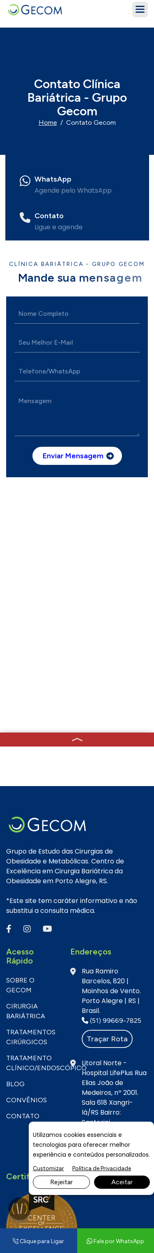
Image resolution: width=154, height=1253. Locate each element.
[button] (140, 9)
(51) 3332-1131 (41, 1030)
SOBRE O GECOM (20, 697)
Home (48, 122)
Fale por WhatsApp (48, 1010)
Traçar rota (107, 750)
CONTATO (22, 828)
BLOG (15, 796)
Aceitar (122, 1182)
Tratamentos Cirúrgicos (30, 749)
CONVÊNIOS (26, 812)
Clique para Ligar (38, 1241)
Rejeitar (61, 1182)
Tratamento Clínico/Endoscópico (32, 775)
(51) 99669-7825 (111, 732)
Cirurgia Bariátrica (25, 723)
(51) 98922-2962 (111, 844)
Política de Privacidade (101, 1168)
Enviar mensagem (73, 455)
